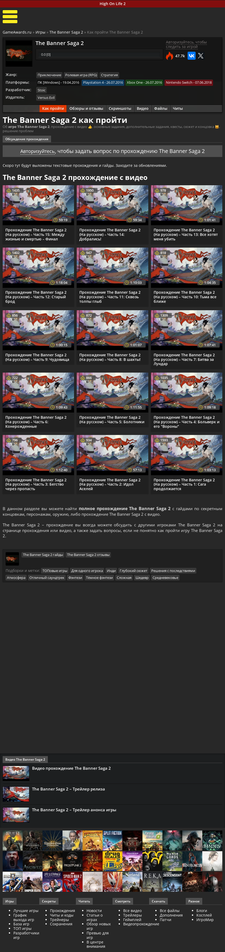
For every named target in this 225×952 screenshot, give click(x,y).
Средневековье (165, 578)
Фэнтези (75, 578)
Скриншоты (120, 107)
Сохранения (61, 924)
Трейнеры (59, 920)
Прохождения (62, 911)
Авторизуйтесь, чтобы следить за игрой (186, 44)
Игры (40, 32)
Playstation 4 (93, 82)
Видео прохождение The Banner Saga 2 (71, 769)
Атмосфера (16, 578)
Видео (143, 107)
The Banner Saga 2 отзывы (88, 556)
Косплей (204, 915)
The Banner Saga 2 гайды (43, 556)
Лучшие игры (25, 911)
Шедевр (142, 578)
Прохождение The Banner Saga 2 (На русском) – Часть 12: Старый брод (36, 296)
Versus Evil (46, 97)
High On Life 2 (113, 3)
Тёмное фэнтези (99, 578)
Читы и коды (61, 915)
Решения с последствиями (173, 572)
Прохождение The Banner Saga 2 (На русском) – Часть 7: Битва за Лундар (184, 359)
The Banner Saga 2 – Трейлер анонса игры (74, 810)
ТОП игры (22, 929)
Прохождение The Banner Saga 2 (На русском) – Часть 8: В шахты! (110, 356)
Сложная (124, 578)
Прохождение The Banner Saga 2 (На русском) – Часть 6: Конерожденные (36, 421)
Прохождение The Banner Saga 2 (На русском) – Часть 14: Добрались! (110, 234)
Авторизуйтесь (37, 150)
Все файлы (170, 911)
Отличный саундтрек (46, 578)
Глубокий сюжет (133, 572)
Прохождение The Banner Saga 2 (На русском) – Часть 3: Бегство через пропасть (36, 484)
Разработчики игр (26, 936)
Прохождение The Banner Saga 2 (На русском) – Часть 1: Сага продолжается (184, 484)
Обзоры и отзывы (86, 107)
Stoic (41, 89)
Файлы (160, 107)
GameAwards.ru (17, 32)
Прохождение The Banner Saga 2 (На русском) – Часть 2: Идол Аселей (110, 484)
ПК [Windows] (49, 82)
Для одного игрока (87, 572)
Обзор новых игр (99, 927)
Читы (178, 107)
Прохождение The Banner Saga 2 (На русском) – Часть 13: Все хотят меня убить (186, 234)
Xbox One (135, 82)
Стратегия (109, 75)
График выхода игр (23, 918)
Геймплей (132, 920)
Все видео (132, 911)
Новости (94, 911)
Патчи (165, 920)
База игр (21, 924)
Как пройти (53, 107)
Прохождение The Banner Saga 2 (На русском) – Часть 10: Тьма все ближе (185, 296)
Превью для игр (98, 936)
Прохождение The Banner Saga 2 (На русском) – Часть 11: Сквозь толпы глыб (110, 296)
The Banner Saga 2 (66, 32)
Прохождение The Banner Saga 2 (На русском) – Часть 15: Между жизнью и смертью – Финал (36, 234)
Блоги (201, 911)
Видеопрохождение (141, 924)
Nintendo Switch (179, 82)
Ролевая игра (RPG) (81, 75)
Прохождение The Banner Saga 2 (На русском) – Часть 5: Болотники (111, 418)
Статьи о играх (95, 918)
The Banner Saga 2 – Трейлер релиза (68, 790)
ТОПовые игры (54, 572)
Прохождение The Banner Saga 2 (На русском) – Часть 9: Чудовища (37, 356)
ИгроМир (205, 920)
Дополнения (171, 915)
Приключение (49, 75)
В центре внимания (96, 945)
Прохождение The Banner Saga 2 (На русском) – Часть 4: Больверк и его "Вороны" (186, 421)
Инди (111, 572)
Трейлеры (132, 915)
